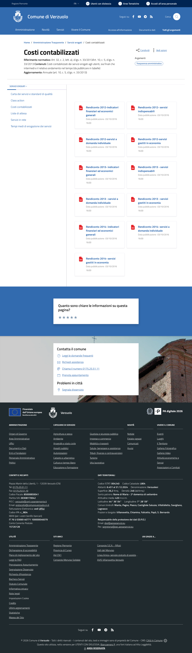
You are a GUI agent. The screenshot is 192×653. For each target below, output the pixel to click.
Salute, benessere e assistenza (105, 448)
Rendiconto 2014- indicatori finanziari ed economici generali (102, 231)
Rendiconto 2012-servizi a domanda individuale (101, 141)
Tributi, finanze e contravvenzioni (106, 453)
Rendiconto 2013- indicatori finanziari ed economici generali (102, 171)
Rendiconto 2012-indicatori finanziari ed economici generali (102, 111)
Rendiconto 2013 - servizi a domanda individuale (102, 201)
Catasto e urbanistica (63, 458)
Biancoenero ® (107, 644)
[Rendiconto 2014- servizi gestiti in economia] (80, 259)
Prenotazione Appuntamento (23, 564)
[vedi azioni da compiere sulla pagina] (159, 50)
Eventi (160, 434)
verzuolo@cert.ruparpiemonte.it (31, 501)
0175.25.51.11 (20, 487)
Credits (12, 603)
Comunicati (132, 443)
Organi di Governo (18, 434)
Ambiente (58, 438)
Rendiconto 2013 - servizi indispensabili (153, 169)
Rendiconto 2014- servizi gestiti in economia (101, 260)
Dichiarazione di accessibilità (23, 550)
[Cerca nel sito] (176, 16)
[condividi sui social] (142, 50)
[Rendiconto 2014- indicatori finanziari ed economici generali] (80, 227)
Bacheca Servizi (17, 579)
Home (27, 42)
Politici (12, 462)
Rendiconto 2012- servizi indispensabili (153, 109)
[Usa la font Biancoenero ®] (98, 3)
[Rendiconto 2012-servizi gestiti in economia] (132, 139)
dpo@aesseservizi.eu (114, 523)
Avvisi (130, 448)
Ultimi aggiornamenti (19, 608)
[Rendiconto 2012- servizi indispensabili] (132, 108)
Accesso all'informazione (120, 30)
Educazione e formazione (65, 467)
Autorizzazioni (60, 453)
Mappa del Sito (16, 617)
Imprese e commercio (100, 438)
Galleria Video (164, 453)
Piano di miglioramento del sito (24, 555)
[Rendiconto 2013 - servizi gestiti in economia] (132, 199)
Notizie (130, 434)
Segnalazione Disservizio (21, 569)
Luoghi (160, 438)
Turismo (93, 458)
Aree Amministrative (19, 438)
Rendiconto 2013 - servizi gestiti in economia (153, 201)
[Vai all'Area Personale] (161, 3)
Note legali (14, 593)
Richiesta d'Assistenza (20, 574)
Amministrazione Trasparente (48, 42)
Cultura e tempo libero (64, 462)
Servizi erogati (74, 42)
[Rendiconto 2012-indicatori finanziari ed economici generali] (80, 108)
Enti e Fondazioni (17, 453)
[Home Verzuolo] (40, 17)
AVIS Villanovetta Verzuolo (110, 560)
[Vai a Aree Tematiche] (129, 3)
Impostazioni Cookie (19, 598)
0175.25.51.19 (20, 490)
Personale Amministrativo (22, 458)
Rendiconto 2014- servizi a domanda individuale (154, 229)
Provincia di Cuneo (62, 550)
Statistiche (14, 612)
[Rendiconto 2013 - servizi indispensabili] (132, 167)
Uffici (11, 443)
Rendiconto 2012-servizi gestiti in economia (152, 141)
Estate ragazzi (134, 438)
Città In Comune (154, 640)
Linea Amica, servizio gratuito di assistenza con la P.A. (123, 555)
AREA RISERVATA (94, 648)
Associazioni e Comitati (168, 467)
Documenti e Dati (17, 448)
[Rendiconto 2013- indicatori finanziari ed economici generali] (80, 167)
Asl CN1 (57, 555)
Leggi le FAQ (15, 560)
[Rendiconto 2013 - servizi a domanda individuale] (80, 199)
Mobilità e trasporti (99, 443)
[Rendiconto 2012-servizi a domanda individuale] (80, 139)
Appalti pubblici (60, 448)
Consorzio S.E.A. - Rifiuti (109, 545)
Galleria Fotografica (166, 448)
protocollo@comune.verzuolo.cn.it (32, 505)
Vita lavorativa (97, 462)
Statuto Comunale (18, 584)
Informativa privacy (18, 588)
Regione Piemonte (62, 545)
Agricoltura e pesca (62, 434)
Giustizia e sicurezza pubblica (104, 434)
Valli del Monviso (105, 550)
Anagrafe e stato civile (64, 443)
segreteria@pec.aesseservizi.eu (117, 526)
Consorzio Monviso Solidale (66, 560)
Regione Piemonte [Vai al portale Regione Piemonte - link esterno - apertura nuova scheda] (20, 3)
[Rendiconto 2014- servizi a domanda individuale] (132, 227)
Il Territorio (162, 443)
